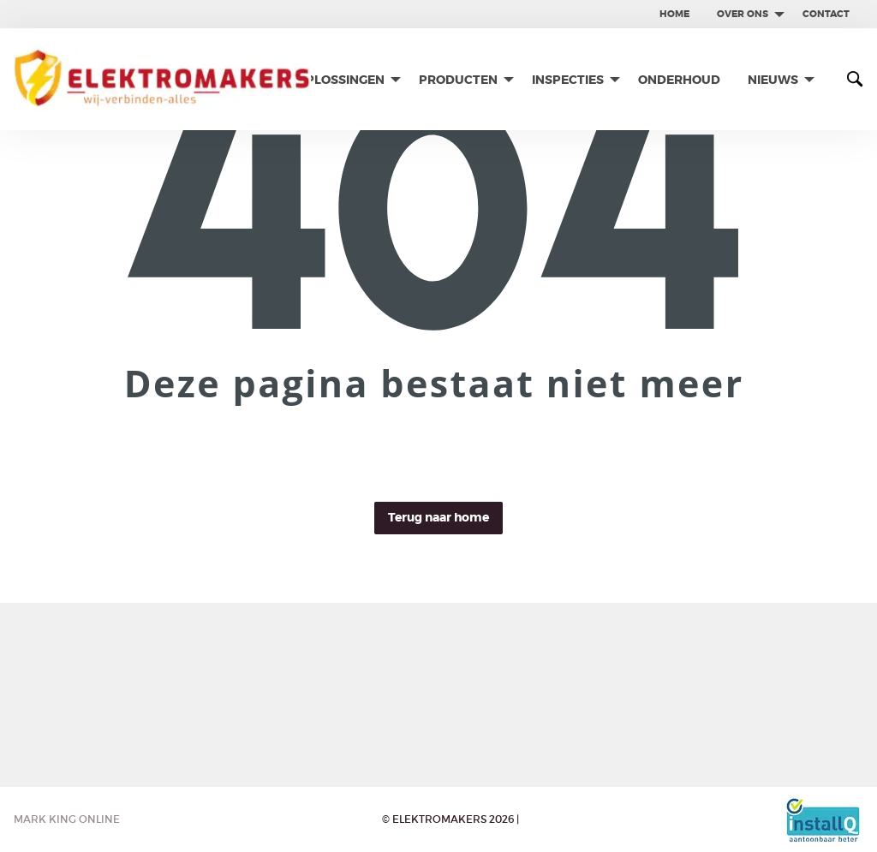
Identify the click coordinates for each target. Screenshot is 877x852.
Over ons (742, 14)
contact (826, 14)
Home (674, 14)
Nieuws (773, 79)
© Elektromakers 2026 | (450, 819)
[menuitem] (674, 14)
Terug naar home (438, 517)
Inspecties (568, 79)
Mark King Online (67, 819)
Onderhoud (679, 79)
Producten (458, 79)
